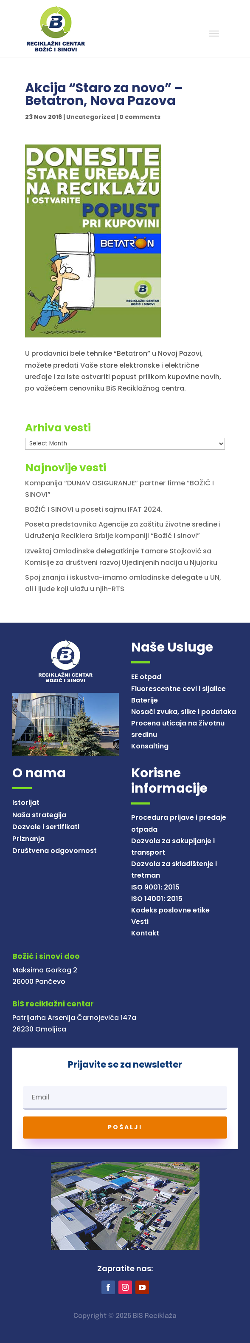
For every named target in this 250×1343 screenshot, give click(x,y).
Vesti (140, 921)
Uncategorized (90, 117)
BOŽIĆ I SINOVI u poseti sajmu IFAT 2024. (94, 509)
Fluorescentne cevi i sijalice (178, 689)
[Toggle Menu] (214, 34)
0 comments (139, 117)
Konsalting (150, 746)
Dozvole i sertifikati (45, 827)
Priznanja (28, 839)
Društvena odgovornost (54, 851)
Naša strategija (39, 815)
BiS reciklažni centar (53, 1003)
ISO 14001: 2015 (157, 899)
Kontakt (145, 933)
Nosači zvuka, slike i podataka (183, 712)
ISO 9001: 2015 (155, 887)
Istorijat (25, 803)
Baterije (144, 700)
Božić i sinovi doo (46, 956)
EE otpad (146, 677)
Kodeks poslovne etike (170, 910)
